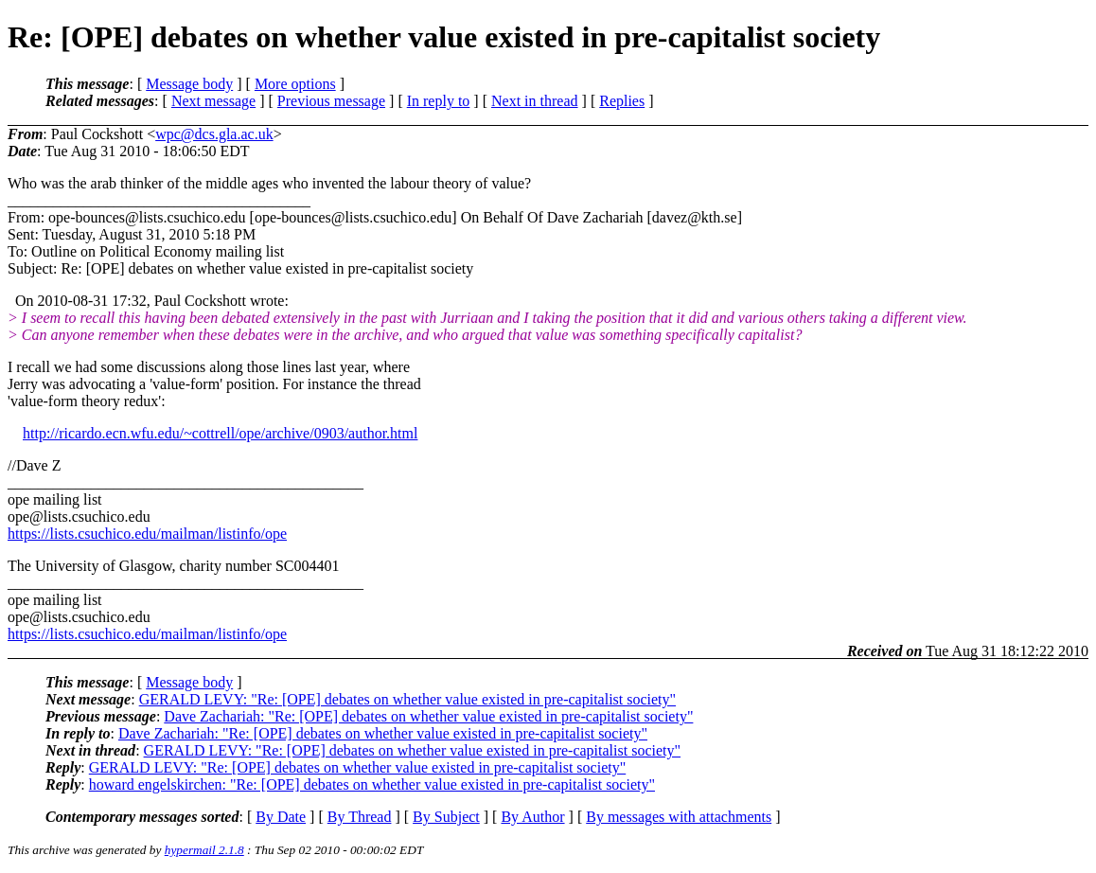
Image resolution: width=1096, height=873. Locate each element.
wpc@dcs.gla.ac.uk (214, 134)
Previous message (331, 101)
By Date (281, 817)
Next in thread (534, 101)
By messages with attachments (678, 817)
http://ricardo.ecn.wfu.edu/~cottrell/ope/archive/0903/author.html (220, 433)
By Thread (359, 817)
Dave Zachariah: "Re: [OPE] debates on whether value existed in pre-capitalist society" (428, 716)
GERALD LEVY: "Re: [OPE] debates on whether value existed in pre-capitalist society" (407, 699)
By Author (532, 817)
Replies (622, 101)
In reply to (438, 101)
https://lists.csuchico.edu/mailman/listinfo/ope (147, 534)
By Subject (446, 817)
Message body (189, 84)
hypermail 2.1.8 (204, 850)
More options (295, 84)
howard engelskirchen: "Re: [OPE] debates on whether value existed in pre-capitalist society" (372, 784)
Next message (213, 101)
